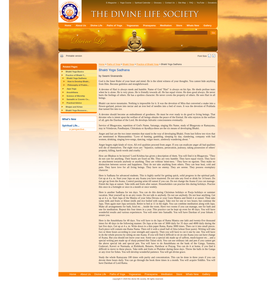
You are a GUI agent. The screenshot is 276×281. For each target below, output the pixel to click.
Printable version (74, 56)
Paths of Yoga (114, 25)
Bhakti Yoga (128, 64)
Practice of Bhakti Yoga (148, 64)
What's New (69, 119)
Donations (212, 3)
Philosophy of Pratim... (78, 85)
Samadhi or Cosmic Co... (78, 99)
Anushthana (72, 92)
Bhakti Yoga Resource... (77, 110)
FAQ (191, 3)
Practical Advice (74, 103)
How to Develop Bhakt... (79, 81)
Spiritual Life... (70, 125)
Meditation (166, 25)
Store (179, 25)
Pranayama (149, 25)
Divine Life (96, 25)
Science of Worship (76, 96)
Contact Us (170, 3)
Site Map (182, 3)
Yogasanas (133, 25)
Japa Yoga (71, 89)
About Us (81, 25)
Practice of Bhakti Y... (76, 75)
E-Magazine (111, 3)
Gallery (207, 25)
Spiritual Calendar (142, 3)
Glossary (157, 3)
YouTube (200, 3)
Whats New (193, 25)
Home (68, 25)
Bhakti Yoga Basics (75, 72)
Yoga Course (125, 3)
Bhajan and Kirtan (74, 107)
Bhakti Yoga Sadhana (77, 78)
